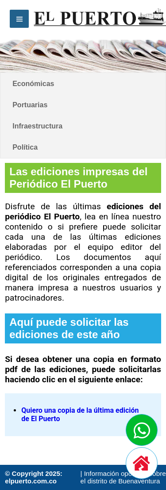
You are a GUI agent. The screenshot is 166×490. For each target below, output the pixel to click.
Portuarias (29, 105)
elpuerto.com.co (31, 481)
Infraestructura (37, 126)
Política (25, 147)
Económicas (33, 83)
